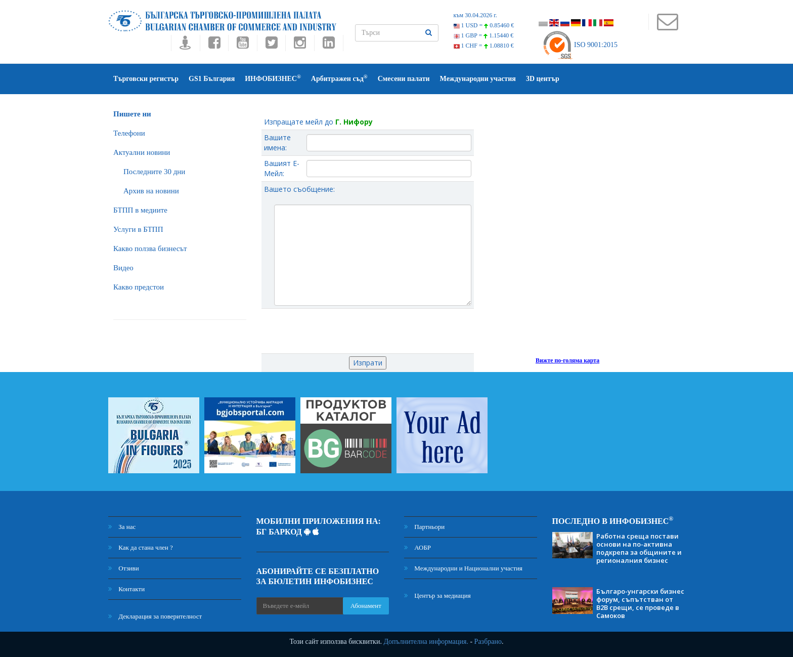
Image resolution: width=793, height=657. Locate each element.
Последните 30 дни (154, 172)
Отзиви (123, 568)
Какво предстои (138, 287)
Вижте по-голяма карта (567, 360)
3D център (542, 79)
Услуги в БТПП (138, 229)
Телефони (129, 133)
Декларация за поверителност (155, 616)
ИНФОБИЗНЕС (273, 78)
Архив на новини (151, 191)
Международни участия (478, 79)
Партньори (424, 526)
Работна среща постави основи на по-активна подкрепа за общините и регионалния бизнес (639, 548)
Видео (123, 268)
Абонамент (365, 605)
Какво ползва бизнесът (150, 248)
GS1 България (212, 79)
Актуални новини (141, 152)
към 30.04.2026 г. (475, 15)
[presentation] (368, 331)
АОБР (417, 547)
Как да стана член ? (140, 547)
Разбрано (488, 641)
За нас (122, 526)
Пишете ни (132, 114)
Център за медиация (437, 595)
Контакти (126, 589)
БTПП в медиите (140, 210)
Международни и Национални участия (463, 568)
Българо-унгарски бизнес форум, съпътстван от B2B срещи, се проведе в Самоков (640, 603)
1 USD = (484, 25)
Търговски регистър (146, 79)
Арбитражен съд (339, 78)
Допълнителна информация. (425, 641)
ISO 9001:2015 (580, 45)
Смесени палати (404, 79)
